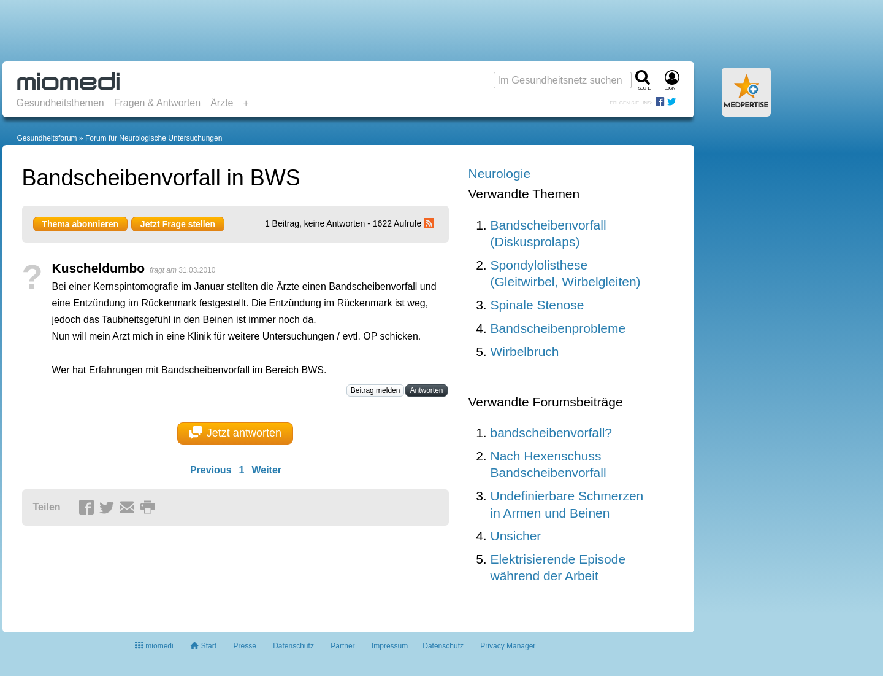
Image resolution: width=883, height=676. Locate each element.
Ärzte (221, 103)
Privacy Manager (507, 646)
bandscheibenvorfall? (551, 432)
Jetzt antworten (235, 433)
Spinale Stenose (537, 305)
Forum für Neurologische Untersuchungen (153, 138)
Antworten (426, 390)
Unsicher (516, 536)
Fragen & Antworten (157, 103)
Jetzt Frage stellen (177, 224)
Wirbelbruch (525, 351)
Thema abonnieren (80, 224)
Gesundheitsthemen (60, 103)
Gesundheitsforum (47, 138)
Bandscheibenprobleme (558, 328)
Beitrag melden (375, 390)
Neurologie (499, 173)
